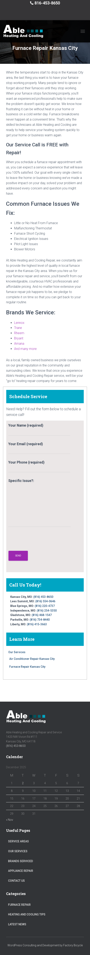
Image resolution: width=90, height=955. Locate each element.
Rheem (19, 333)
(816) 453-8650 (43, 596)
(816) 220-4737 (45, 606)
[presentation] (39, 541)
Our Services (16, 652)
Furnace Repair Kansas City (27, 666)
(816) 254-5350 (47, 610)
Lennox (19, 323)
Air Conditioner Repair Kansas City (32, 658)
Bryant (18, 338)
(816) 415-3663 (37, 624)
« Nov (9, 819)
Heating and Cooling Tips (26, 914)
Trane (18, 328)
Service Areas (18, 841)
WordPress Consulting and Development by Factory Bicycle (45, 945)
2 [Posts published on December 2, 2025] (23, 783)
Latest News (17, 924)
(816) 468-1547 (42, 615)
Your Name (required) (39, 429)
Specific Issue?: (39, 503)
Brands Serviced (20, 861)
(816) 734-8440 (40, 619)
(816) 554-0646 (45, 601)
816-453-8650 (47, 3)
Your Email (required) (39, 448)
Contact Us (16, 880)
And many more (25, 349)
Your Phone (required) (39, 466)
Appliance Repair (20, 870)
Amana (19, 343)
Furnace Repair (19, 904)
